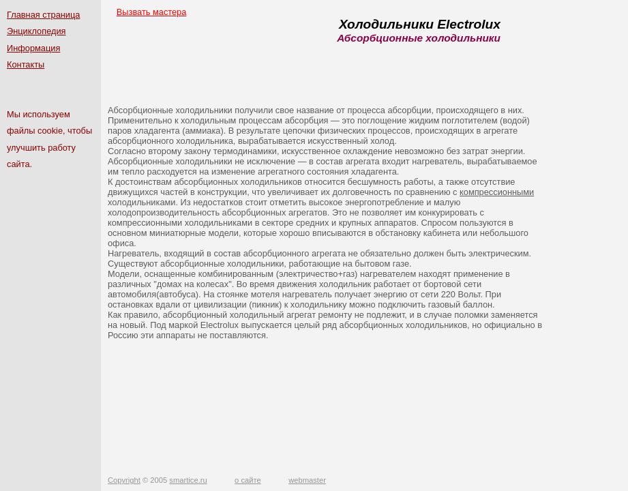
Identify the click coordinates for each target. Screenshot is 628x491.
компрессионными (497, 192)
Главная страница (43, 15)
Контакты (25, 64)
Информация (33, 48)
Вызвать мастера (152, 12)
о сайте (248, 480)
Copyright (124, 480)
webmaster (307, 480)
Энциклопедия (36, 31)
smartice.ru (188, 480)
